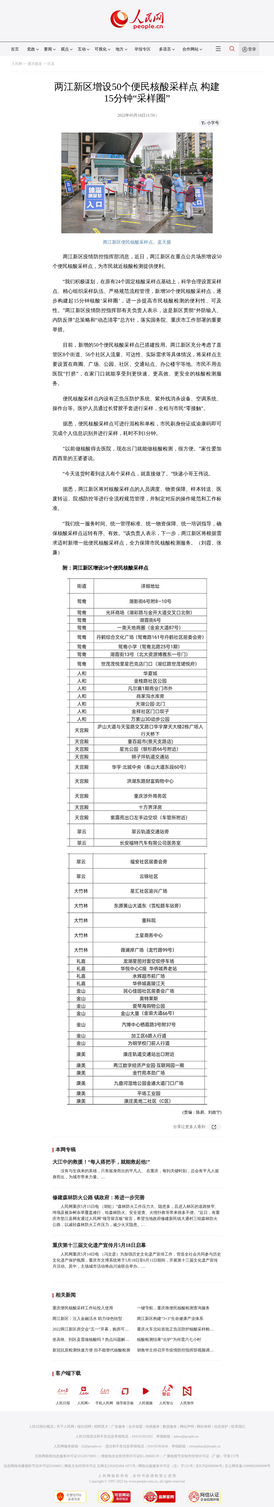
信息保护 (221, 1426)
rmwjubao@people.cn (205, 1446)
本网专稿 (66, 1149)
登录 (252, 49)
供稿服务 (153, 1426)
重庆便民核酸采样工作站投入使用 (82, 1308)
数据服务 (170, 1426)
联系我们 (238, 1426)
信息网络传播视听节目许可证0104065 (33, 1466)
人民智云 (166, 1393)
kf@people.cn (92, 1446)
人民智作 (187, 1393)
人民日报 (63, 1393)
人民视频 (145, 1393)
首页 (15, 49)
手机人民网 (104, 1393)
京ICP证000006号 (209, 1466)
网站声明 (187, 1426)
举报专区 (142, 49)
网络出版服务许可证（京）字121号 (165, 1466)
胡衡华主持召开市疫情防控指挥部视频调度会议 (179, 1350)
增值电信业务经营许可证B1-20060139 (130, 1456)
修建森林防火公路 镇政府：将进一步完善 (98, 1197)
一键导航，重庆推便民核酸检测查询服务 (173, 1308)
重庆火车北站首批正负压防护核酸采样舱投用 (177, 1329)
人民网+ (83, 1393)
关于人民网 (65, 1426)
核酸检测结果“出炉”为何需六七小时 (169, 1339)
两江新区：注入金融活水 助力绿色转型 (87, 1318)
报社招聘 (84, 1426)
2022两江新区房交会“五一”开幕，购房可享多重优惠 (98, 1329)
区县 (50, 64)
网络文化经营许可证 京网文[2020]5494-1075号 (100, 1466)
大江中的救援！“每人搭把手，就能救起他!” (101, 1162)
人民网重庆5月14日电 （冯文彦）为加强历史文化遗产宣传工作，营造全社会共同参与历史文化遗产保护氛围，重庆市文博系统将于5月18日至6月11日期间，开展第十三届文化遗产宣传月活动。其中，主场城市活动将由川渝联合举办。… (136, 1260)
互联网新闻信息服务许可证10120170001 (66, 1456)
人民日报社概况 (41, 1426)
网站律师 (204, 1426)
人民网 (17, 64)
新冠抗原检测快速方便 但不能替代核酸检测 (91, 1350)
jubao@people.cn (186, 1436)
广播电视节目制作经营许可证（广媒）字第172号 (201, 1456)
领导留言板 (125, 1393)
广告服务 (118, 1426)
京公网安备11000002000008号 (247, 1466)
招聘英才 (101, 1426)
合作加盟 (135, 1426)
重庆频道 (35, 64)
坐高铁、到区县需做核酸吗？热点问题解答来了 (94, 1339)
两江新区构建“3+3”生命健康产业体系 (170, 1318)
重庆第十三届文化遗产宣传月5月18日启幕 (99, 1245)
